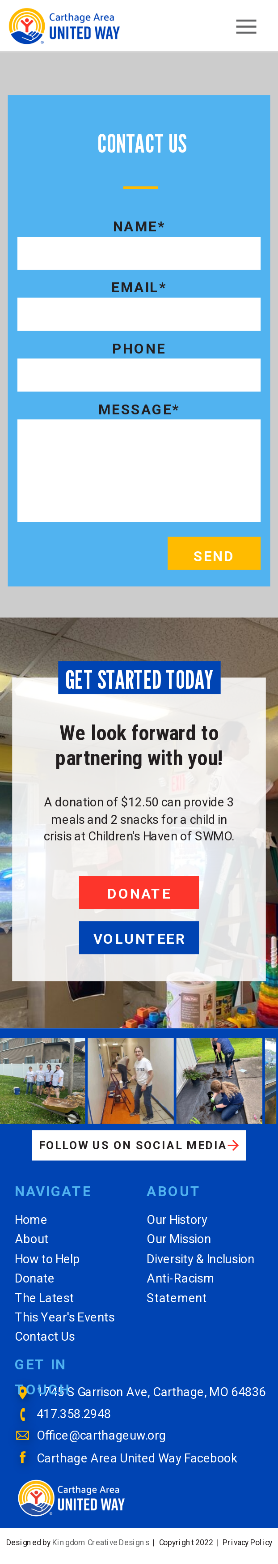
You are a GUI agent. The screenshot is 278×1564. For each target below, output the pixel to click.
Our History (177, 1220)
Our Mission (179, 1239)
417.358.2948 (74, 1414)
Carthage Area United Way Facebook (137, 1458)
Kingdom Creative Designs (101, 1542)
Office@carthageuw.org (101, 1436)
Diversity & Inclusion (200, 1259)
